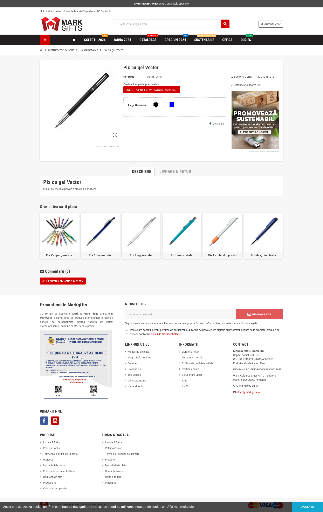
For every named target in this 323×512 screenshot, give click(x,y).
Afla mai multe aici (180, 507)
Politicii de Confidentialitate (165, 334)
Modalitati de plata (138, 351)
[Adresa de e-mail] (180, 314)
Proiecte (48, 459)
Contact (103, 11)
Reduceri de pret (52, 476)
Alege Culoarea (137, 105)
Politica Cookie (52, 448)
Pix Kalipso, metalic (59, 255)
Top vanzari (134, 374)
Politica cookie (190, 369)
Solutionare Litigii (192, 374)
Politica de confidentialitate (197, 363)
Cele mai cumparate (55, 488)
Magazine (110, 482)
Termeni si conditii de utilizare (60, 453)
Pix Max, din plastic (263, 255)
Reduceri (133, 363)
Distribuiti (216, 123)
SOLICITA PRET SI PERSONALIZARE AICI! (151, 89)
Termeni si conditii (192, 357)
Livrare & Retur (190, 351)
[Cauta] (171, 24)
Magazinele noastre (139, 357)
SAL (184, 380)
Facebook (44, 420)
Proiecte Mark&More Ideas (79, 11)
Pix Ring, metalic (141, 255)
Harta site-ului (136, 386)
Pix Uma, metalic (182, 255)
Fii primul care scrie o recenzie (63, 281)
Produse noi (135, 369)
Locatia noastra (50, 11)
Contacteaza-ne (137, 380)
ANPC (185, 386)
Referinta (128, 76)
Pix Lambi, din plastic (222, 255)
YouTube (55, 420)
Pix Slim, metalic (100, 255)
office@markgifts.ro (248, 392)
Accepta (307, 507)
